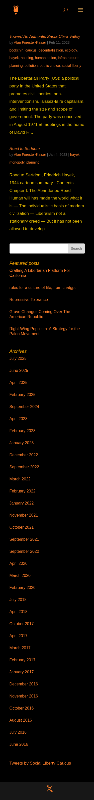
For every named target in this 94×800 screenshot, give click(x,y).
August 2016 (21, 720)
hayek (14, 58)
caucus (30, 50)
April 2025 (19, 382)
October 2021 (22, 527)
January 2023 (22, 443)
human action (45, 58)
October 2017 (22, 624)
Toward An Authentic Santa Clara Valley (45, 36)
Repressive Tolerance (29, 299)
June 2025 (19, 370)
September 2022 (24, 467)
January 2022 (22, 503)
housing (27, 58)
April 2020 (19, 563)
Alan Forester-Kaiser (30, 42)
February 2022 (23, 491)
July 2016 (18, 732)
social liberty (71, 66)
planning (16, 66)
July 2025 (18, 358)
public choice (50, 66)
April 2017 (19, 636)
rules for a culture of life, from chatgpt (43, 287)
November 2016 (24, 696)
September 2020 (24, 551)
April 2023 (19, 419)
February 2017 (23, 660)
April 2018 (19, 612)
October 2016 (22, 708)
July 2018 (18, 599)
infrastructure (68, 58)
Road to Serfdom (25, 148)
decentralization (50, 50)
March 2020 (20, 575)
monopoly (17, 162)
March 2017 (20, 648)
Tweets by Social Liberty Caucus (40, 763)
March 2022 (20, 479)
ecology (71, 50)
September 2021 (24, 539)
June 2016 (19, 744)
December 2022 (24, 455)
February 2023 (23, 431)
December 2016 (24, 684)
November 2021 (24, 515)
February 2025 (23, 394)
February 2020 (23, 587)
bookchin (17, 50)
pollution (31, 66)
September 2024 (24, 407)
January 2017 (22, 672)
